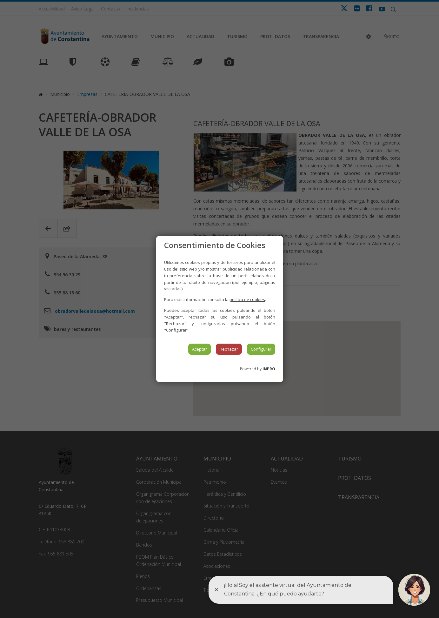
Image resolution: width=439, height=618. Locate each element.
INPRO (269, 369)
